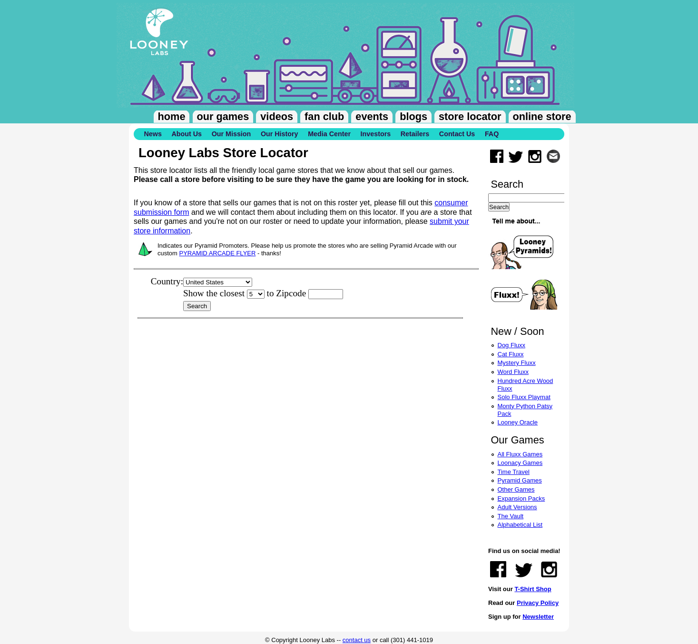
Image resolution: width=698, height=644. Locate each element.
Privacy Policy (538, 602)
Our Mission (231, 134)
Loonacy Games (520, 462)
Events (371, 116)
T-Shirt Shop (532, 589)
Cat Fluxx (511, 354)
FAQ (492, 134)
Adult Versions (517, 507)
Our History (279, 134)
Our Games (223, 116)
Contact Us (457, 134)
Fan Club (324, 116)
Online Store (542, 116)
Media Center (329, 134)
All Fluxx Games (520, 454)
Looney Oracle (518, 422)
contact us (357, 640)
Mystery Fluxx (517, 362)
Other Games (516, 489)
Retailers (415, 134)
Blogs (413, 116)
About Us (186, 134)
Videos (276, 116)
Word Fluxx (513, 371)
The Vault (511, 516)
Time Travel (514, 471)
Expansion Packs (521, 498)
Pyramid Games (520, 480)
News (153, 134)
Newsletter (538, 616)
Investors (376, 134)
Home (172, 116)
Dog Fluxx (512, 345)
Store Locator (470, 116)
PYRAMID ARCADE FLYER (217, 253)
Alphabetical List (520, 524)
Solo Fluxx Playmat (524, 397)
